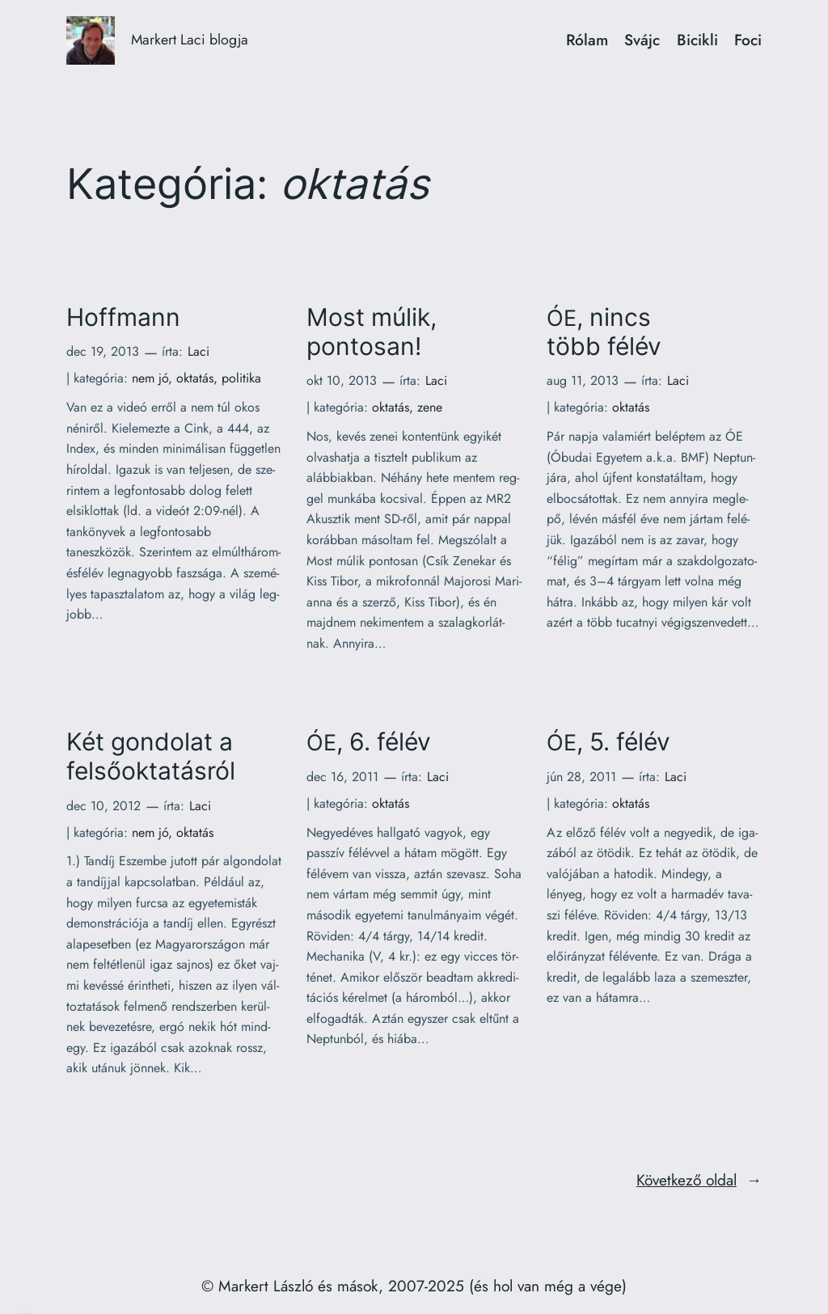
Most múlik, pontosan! (371, 332)
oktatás (194, 378)
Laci (198, 351)
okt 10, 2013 (341, 380)
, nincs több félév (604, 332)
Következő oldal (699, 1180)
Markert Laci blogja (189, 39)
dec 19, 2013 (102, 351)
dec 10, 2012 (103, 805)
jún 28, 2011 (581, 776)
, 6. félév (368, 742)
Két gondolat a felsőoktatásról (150, 756)
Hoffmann (123, 317)
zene (429, 407)
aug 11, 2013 (583, 380)
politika (241, 378)
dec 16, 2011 (342, 776)
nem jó (150, 378)
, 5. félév (608, 742)
